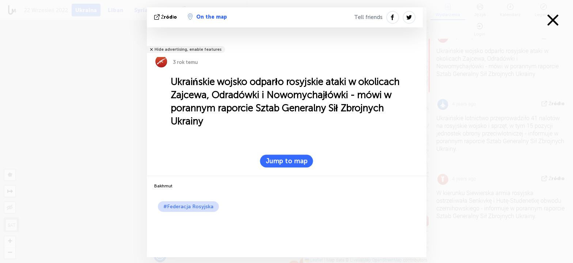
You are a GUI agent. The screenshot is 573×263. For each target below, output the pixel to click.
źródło (166, 17)
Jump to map (287, 161)
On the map (207, 17)
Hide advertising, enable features (188, 49)
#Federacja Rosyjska (188, 206)
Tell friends (368, 17)
